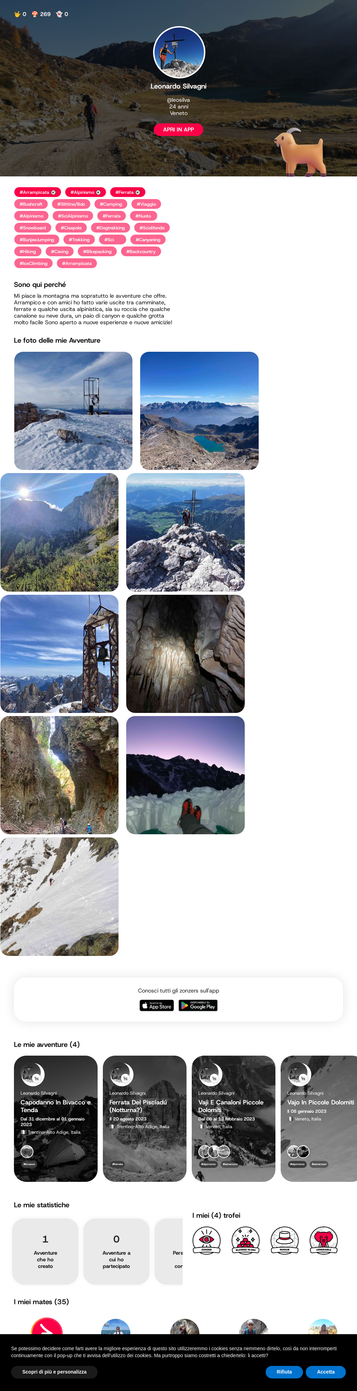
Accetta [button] (326, 1372)
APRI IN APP (178, 129)
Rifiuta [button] (284, 1372)
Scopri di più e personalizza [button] (54, 1372)
